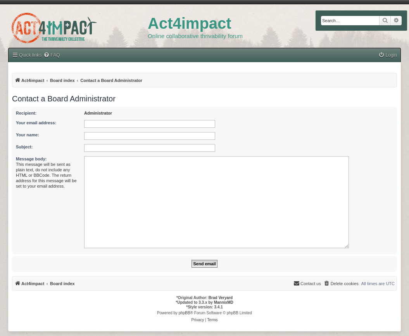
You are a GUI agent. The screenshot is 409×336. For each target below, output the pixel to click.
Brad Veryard (221, 298)
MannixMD (223, 302)
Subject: (24, 146)
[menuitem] (387, 55)
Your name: (27, 134)
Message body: (31, 159)
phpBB (184, 313)
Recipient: (26, 113)
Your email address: (36, 122)
